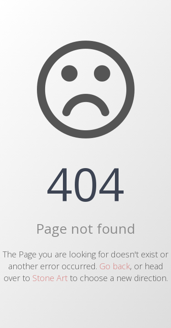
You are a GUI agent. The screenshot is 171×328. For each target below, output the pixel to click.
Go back (114, 266)
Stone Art (49, 277)
